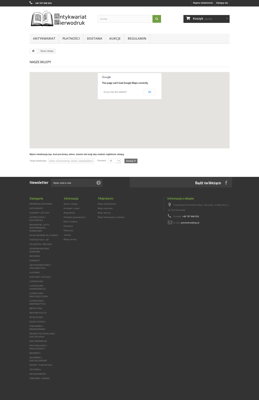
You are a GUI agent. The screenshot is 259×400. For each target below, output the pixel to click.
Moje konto (105, 198)
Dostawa (94, 38)
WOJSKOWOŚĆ (38, 374)
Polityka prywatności (75, 217)
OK (149, 92)
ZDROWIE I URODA (40, 378)
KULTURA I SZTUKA (40, 277)
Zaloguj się (222, 3)
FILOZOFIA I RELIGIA (41, 244)
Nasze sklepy (71, 204)
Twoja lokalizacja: (38, 160)
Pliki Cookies (71, 221)
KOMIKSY (35, 260)
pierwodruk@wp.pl (190, 222)
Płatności (71, 38)
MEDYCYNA (36, 308)
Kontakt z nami (71, 208)
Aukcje (115, 38)
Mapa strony (70, 239)
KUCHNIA (35, 272)
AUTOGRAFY (37, 208)
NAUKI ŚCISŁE (37, 321)
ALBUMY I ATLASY (40, 213)
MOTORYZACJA (38, 313)
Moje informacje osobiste (111, 217)
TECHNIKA (35, 369)
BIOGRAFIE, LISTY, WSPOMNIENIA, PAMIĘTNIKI (40, 227)
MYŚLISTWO (36, 317)
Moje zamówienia (107, 204)
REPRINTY (35, 353)
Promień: (101, 160)
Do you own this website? (115, 92)
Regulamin (137, 38)
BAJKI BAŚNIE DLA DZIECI (44, 235)
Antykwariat (44, 38)
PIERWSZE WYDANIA (41, 204)
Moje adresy (104, 213)
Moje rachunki (105, 208)
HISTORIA (35, 256)
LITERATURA (37, 281)
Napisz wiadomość (203, 3)
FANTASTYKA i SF (39, 239)
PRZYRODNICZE (38, 341)
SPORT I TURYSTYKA (41, 365)
